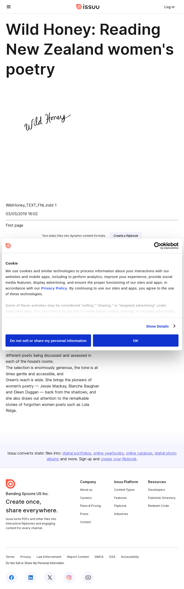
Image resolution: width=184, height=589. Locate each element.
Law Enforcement (49, 557)
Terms (10, 557)
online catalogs (139, 453)
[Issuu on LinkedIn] (30, 577)
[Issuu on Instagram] (69, 577)
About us (86, 489)
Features (120, 498)
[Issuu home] (88, 6)
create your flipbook (119, 458)
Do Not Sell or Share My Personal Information (35, 563)
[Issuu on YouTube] (88, 577)
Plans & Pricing (90, 506)
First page (14, 225)
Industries (121, 514)
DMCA (99, 557)
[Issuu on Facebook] (11, 577)
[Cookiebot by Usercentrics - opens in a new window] (157, 245)
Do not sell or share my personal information (48, 341)
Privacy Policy (54, 288)
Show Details (157, 326)
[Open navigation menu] (8, 7)
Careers (86, 498)
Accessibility (130, 557)
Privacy (25, 557)
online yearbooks (108, 453)
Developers (156, 489)
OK (135, 341)
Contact (85, 522)
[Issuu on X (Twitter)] (50, 577)
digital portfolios (77, 453)
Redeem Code (158, 506)
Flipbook (120, 506)
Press (84, 514)
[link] (169, 7)
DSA (112, 557)
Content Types (124, 489)
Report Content (78, 557)
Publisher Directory (162, 498)
